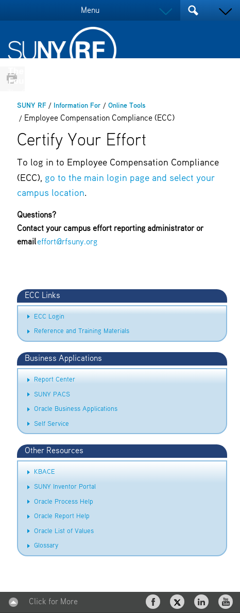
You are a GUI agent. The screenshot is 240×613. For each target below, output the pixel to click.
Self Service (51, 424)
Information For (77, 105)
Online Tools (127, 105)
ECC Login (49, 316)
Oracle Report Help (62, 516)
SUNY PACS (52, 394)
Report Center (54, 379)
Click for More (53, 602)
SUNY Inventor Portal (65, 487)
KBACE (44, 472)
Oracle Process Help (63, 502)
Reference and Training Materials (81, 331)
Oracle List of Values (64, 531)
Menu (90, 11)
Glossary (46, 545)
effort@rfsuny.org (67, 242)
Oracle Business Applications (75, 409)
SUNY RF (31, 105)
